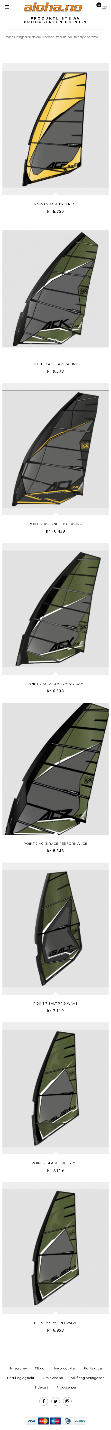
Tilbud (39, 1368)
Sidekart (41, 1387)
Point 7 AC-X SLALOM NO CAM (56, 684)
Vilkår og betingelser (87, 1378)
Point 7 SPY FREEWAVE (55, 1323)
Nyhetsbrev (18, 1368)
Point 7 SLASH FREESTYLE (56, 1163)
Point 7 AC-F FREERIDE (55, 204)
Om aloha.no (53, 1378)
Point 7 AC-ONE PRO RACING (55, 524)
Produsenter (66, 1387)
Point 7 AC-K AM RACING (55, 364)
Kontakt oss (93, 1368)
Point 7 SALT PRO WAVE (55, 1003)
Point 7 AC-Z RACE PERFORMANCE (55, 843)
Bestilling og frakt (20, 1378)
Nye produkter (64, 1368)
